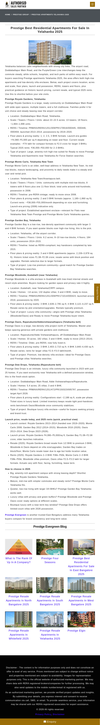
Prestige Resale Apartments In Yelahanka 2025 (50, 634)
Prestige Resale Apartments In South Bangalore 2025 (50, 600)
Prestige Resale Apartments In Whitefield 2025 (19, 634)
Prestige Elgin (76, 630)
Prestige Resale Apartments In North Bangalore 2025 (19, 600)
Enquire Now (97, 293)
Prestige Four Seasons (50, 560)
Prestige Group (21, 15)
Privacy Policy (43, 714)
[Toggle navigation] (92, 4)
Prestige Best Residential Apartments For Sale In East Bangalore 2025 (81, 566)
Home (7, 15)
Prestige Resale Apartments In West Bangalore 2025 (81, 600)
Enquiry (50, 721)
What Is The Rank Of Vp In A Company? (18, 560)
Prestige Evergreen (15, 515)
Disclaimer (59, 714)
